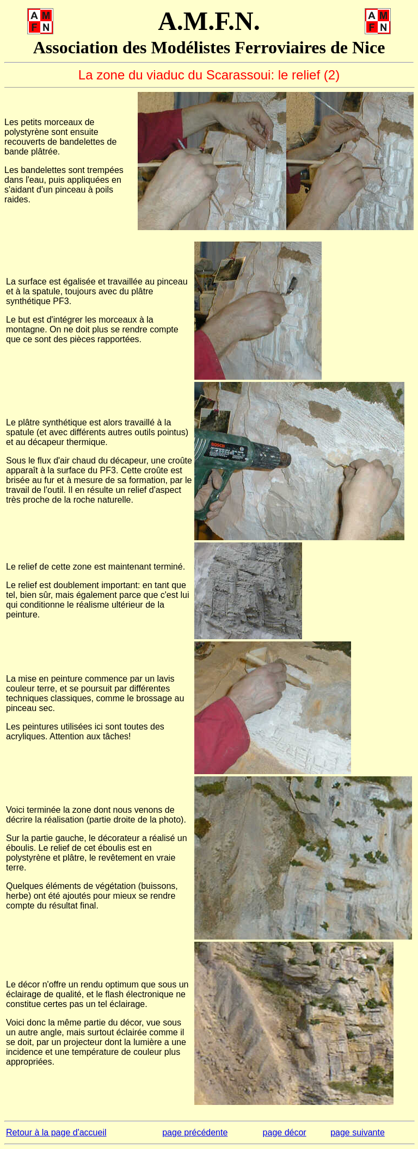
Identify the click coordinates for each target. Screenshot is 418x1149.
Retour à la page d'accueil (56, 1132)
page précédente (195, 1132)
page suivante (357, 1132)
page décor (284, 1132)
